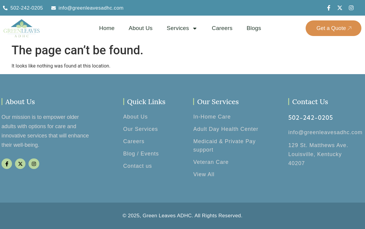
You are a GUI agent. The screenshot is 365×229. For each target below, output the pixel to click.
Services (182, 28)
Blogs (254, 28)
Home (107, 28)
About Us (141, 28)
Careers (222, 28)
